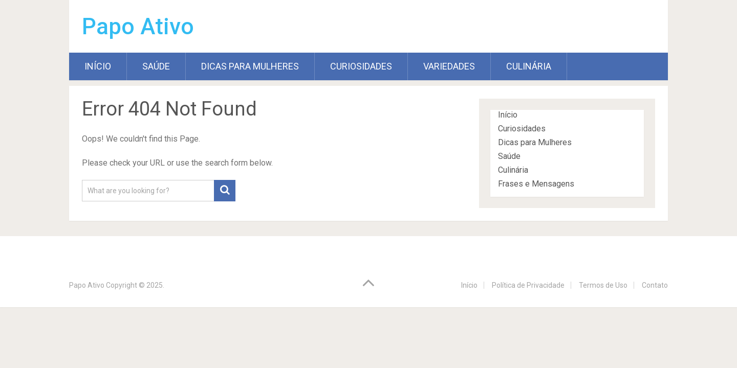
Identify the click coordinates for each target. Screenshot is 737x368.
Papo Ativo (138, 26)
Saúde (156, 66)
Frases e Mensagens (536, 184)
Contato (655, 285)
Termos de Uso (603, 285)
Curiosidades (361, 66)
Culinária (528, 66)
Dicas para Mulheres (250, 66)
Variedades (449, 66)
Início (97, 66)
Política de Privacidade (528, 285)
